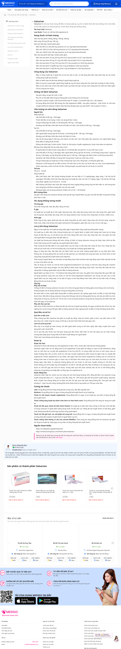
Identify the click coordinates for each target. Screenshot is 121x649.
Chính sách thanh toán (91, 625)
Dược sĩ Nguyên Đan (19, 445)
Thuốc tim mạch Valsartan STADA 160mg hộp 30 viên (20, 491)
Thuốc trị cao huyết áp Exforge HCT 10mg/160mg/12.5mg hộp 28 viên (100, 492)
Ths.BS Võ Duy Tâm (24, 543)
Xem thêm (59, 437)
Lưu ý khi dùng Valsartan (15, 47)
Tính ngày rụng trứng (8, 633)
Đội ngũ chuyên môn (49, 633)
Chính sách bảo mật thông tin (93, 638)
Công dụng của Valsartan (15, 30)
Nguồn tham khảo (13, 62)
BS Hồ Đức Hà (97, 543)
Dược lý (10, 55)
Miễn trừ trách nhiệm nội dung (93, 644)
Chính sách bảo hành (90, 636)
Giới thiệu (4, 625)
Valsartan (33, 15)
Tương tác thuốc (13, 59)
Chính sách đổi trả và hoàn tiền (93, 633)
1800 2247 (35, 642)
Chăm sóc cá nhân (48, 644)
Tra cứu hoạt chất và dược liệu (18, 15)
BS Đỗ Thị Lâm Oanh (60, 543)
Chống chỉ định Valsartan (15, 33)
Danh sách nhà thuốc (49, 631)
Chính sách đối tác (48, 625)
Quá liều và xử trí (13, 51)
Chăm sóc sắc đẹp (48, 642)
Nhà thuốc (100, 10)
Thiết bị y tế (46, 647)
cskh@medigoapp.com (31, 644)
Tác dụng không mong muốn (17, 43)
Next (112, 488)
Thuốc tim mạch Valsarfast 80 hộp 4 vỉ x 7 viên (72, 491)
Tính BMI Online (6, 628)
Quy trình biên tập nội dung (92, 641)
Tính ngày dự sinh (7, 631)
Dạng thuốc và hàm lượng (16, 26)
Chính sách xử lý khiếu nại (92, 628)
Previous (9, 488)
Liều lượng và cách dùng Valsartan (15, 38)
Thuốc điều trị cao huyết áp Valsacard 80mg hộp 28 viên (45, 491)
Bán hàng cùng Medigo (50, 628)
